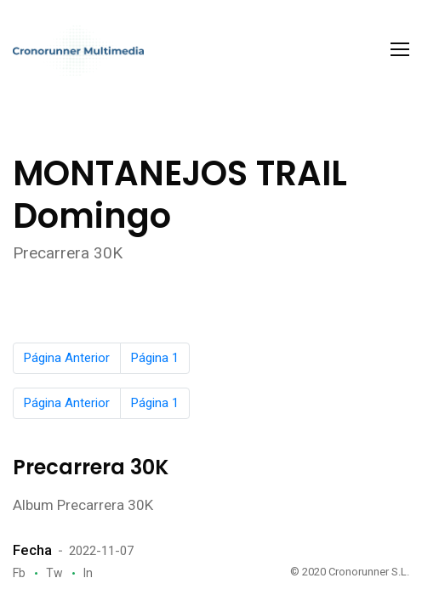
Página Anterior (67, 358)
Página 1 (155, 358)
